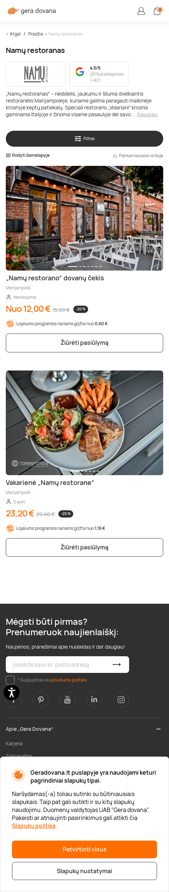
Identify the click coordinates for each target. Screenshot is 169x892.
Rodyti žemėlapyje (28, 155)
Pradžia (35, 34)
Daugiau (147, 114)
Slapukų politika (33, 826)
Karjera (14, 743)
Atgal (15, 34)
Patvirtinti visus (85, 849)
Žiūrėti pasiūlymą (84, 343)
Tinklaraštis (19, 756)
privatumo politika (69, 680)
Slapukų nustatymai (84, 871)
